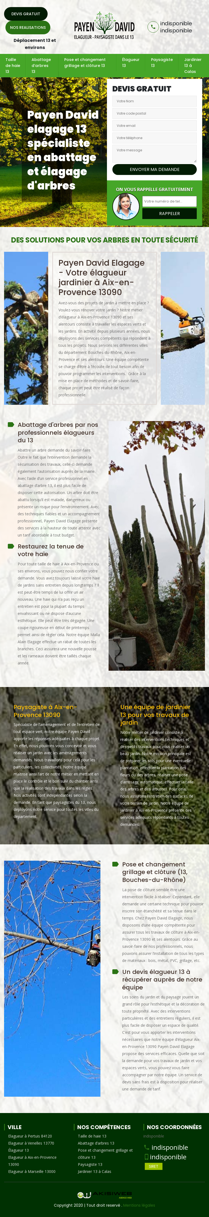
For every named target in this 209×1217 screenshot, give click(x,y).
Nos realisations (28, 27)
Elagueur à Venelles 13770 (31, 1143)
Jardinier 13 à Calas (193, 65)
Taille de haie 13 (12, 65)
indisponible (170, 1147)
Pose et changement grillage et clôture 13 (85, 62)
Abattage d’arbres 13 (41, 65)
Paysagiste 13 (162, 62)
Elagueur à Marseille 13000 (32, 1171)
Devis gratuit (25, 14)
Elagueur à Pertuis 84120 (30, 1136)
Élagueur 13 (131, 62)
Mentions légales (139, 1205)
